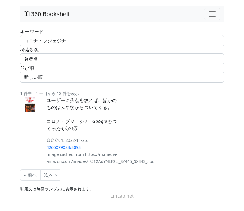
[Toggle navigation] (212, 14)
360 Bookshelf (47, 14)
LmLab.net (122, 196)
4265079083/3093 (64, 147)
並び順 (27, 68)
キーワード (32, 31)
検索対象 (29, 50)
